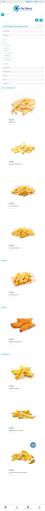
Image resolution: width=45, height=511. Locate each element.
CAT (4, 1)
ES (1, 1)
